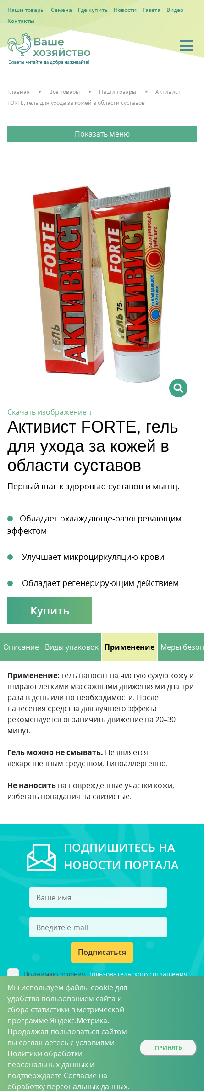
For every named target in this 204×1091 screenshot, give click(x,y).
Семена (61, 10)
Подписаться (102, 952)
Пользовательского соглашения (137, 974)
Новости (125, 10)
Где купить (93, 10)
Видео (174, 10)
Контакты (20, 21)
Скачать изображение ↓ (49, 412)
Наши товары (26, 10)
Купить (49, 610)
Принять (168, 1048)
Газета (151, 10)
